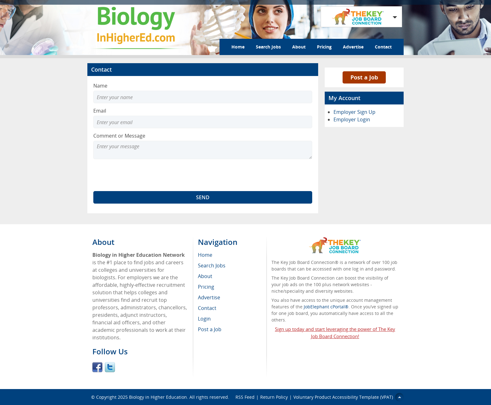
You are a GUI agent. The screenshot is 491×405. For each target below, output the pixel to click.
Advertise (353, 47)
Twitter (110, 367)
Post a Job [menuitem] (209, 329)
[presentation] (141, 175)
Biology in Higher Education (158, 397)
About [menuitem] (205, 276)
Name (100, 85)
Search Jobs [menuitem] (211, 265)
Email (99, 110)
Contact (383, 47)
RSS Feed (245, 397)
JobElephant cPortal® (326, 307)
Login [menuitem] (204, 318)
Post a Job (364, 77)
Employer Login (351, 119)
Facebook (97, 367)
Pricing (324, 47)
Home (238, 47)
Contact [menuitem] (207, 308)
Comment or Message (119, 135)
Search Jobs (268, 47)
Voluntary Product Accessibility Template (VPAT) (343, 397)
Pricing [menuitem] (206, 286)
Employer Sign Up (354, 112)
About (299, 47)
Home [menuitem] (205, 254)
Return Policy (274, 397)
